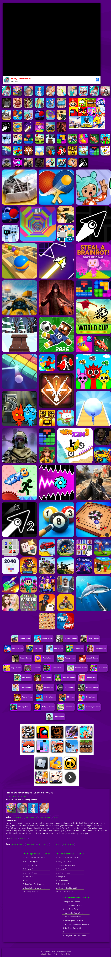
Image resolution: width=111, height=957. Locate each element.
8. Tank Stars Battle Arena (33, 884)
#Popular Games (45, 817)
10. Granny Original (30, 892)
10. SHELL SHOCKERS (64, 892)
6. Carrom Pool (29, 876)
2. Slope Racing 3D (30, 861)
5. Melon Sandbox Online (72, 917)
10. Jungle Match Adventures (74, 935)
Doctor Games (55, 844)
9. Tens (65, 932)
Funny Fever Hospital (19, 796)
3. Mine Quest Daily (70, 909)
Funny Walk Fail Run (20, 830)
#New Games (17, 817)
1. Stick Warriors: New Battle (34, 858)
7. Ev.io (25, 880)
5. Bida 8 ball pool (30, 873)
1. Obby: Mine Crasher (71, 901)
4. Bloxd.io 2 (28, 869)
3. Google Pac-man (30, 865)
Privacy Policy (53, 954)
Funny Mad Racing (38, 830)
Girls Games (42, 844)
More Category (68, 844)
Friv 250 (8, 796)
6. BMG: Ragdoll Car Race (73, 920)
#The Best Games (31, 817)
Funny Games (31, 799)
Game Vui (14, 838)
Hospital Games (17, 844)
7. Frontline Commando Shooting (76, 924)
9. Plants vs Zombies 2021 (66, 888)
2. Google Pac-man (63, 861)
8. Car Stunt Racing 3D (72, 928)
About (43, 954)
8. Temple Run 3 (62, 884)
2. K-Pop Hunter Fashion (72, 905)
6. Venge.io (60, 876)
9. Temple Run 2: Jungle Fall (34, 888)
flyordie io (23, 838)
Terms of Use (65, 954)
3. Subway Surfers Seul (65, 865)
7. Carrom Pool (62, 880)
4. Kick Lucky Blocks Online (74, 913)
